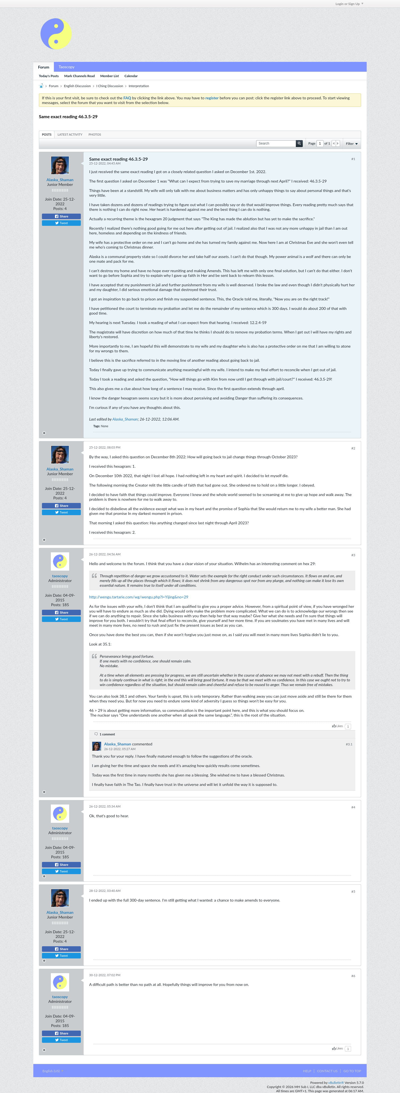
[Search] (279, 143)
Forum (43, 67)
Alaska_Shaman (60, 179)
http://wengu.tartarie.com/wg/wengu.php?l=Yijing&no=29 (138, 596)
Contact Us (327, 1071)
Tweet (61, 223)
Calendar (131, 76)
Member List (109, 76)
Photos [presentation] (95, 134)
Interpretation (139, 86)
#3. (349, 744)
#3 (353, 555)
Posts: (58, 208)
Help (307, 1071)
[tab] (46, 134)
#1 (353, 159)
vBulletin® (336, 1083)
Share (61, 216)
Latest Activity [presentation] (70, 134)
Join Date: (53, 199)
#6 (353, 976)
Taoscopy (66, 66)
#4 (353, 807)
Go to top (352, 1071)
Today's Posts (49, 76)
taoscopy (60, 575)
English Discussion (77, 86)
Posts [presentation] (46, 134)
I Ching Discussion (109, 86)
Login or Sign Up (349, 4)
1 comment (107, 734)
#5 (353, 891)
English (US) (52, 1071)
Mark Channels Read (79, 76)
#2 (353, 448)
